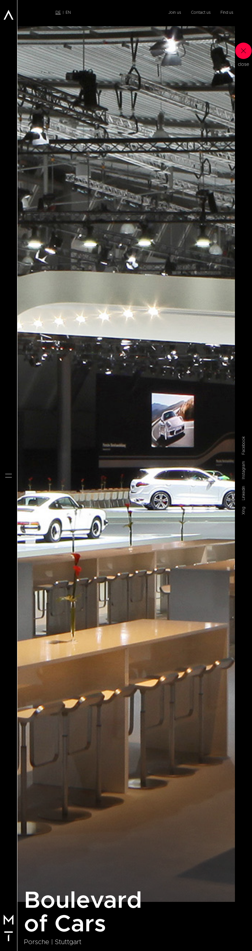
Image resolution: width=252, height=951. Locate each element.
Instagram (243, 470)
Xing (243, 511)
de (58, 12)
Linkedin (243, 493)
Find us (226, 12)
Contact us (201, 12)
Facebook (243, 445)
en (68, 12)
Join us (174, 12)
